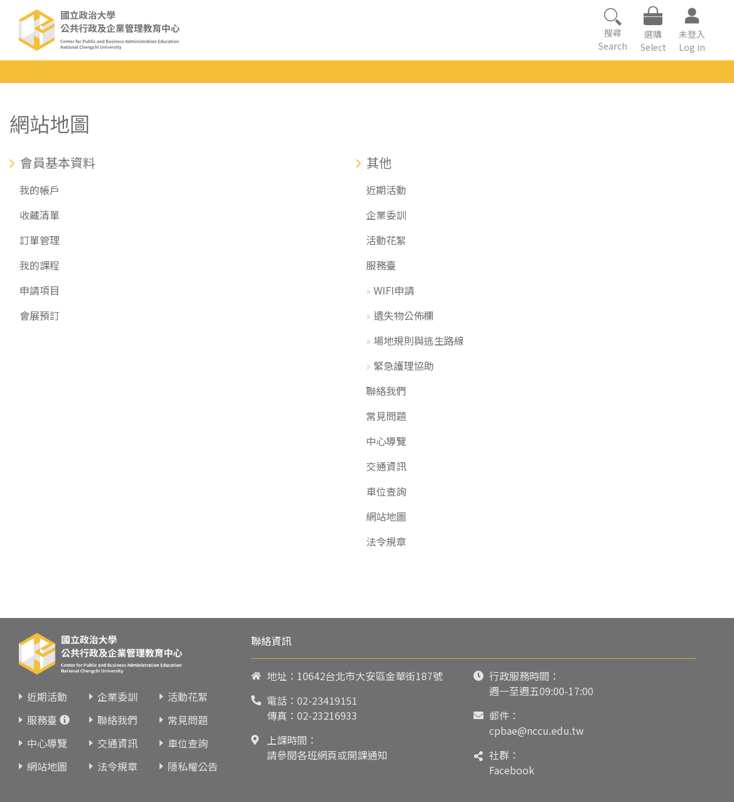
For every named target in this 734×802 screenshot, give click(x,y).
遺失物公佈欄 (404, 315)
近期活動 (386, 189)
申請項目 (39, 290)
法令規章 (386, 541)
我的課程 (39, 265)
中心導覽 (386, 440)
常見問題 (386, 415)
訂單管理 (39, 239)
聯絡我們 (386, 390)
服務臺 (381, 265)
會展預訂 (39, 315)
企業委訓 (386, 214)
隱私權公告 (193, 766)
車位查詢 (386, 491)
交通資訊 (386, 466)
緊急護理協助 (404, 365)
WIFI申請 (394, 290)
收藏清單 (39, 214)
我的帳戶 (39, 189)
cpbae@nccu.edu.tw (536, 730)
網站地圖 (386, 516)
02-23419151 (327, 700)
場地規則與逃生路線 (419, 340)
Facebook (511, 770)
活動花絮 (386, 239)
